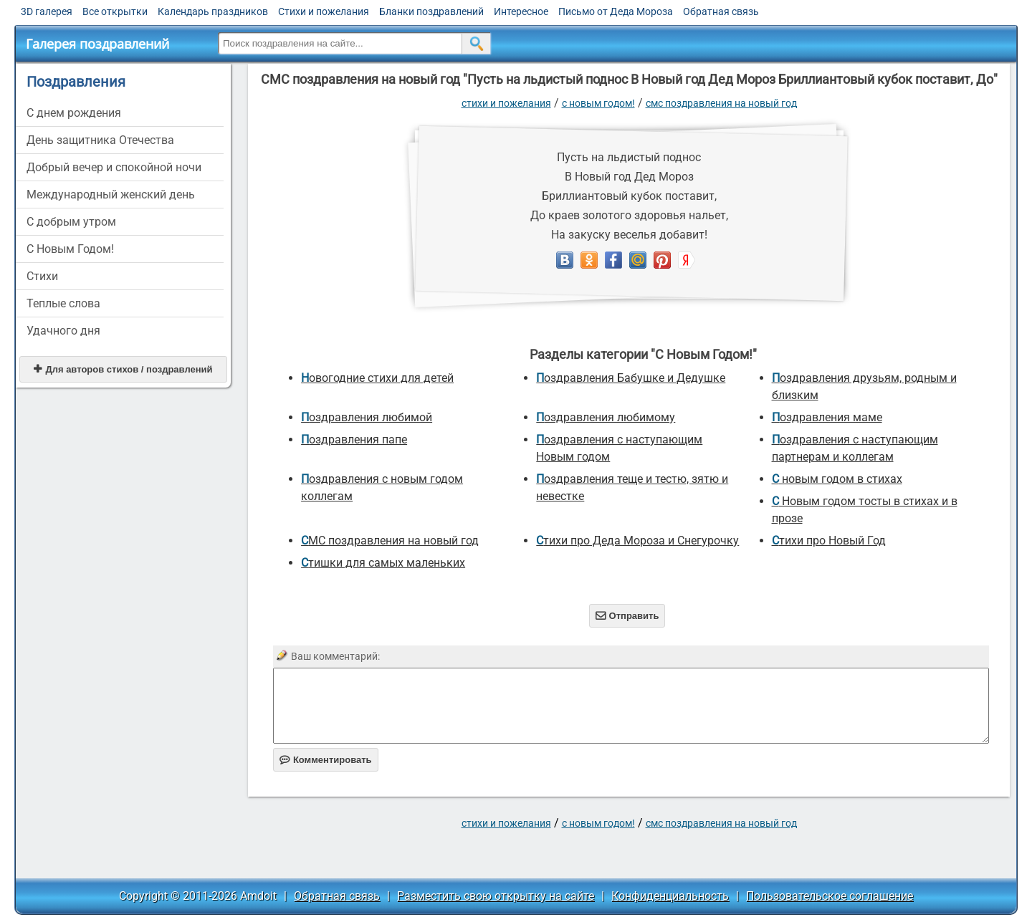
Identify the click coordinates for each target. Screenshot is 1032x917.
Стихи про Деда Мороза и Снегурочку (637, 540)
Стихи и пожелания (323, 11)
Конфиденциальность (670, 896)
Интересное (521, 11)
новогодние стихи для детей (377, 378)
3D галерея (46, 11)
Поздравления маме (827, 417)
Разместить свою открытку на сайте (495, 896)
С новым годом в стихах (837, 479)
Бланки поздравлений (431, 11)
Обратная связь (721, 11)
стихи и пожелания (506, 103)
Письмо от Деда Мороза (615, 11)
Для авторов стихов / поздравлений (123, 369)
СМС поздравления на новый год (721, 103)
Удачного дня (63, 330)
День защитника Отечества (100, 140)
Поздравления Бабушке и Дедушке (630, 378)
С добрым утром (71, 222)
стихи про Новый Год (829, 540)
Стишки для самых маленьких (383, 563)
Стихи (42, 276)
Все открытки (115, 11)
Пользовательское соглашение (829, 896)
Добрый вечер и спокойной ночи (114, 167)
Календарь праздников (213, 11)
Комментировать (326, 759)
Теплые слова (63, 303)
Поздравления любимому (605, 417)
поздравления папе (354, 439)
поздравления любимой (366, 417)
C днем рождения (74, 113)
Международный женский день (111, 194)
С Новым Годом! (70, 249)
